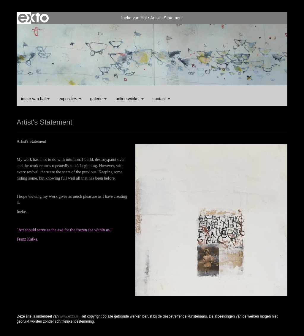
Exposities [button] (69, 98)
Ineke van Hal (134, 17)
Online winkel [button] (129, 98)
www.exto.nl (69, 316)
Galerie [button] (98, 98)
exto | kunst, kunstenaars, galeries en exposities (33, 18)
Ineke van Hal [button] (35, 98)
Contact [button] (161, 98)
